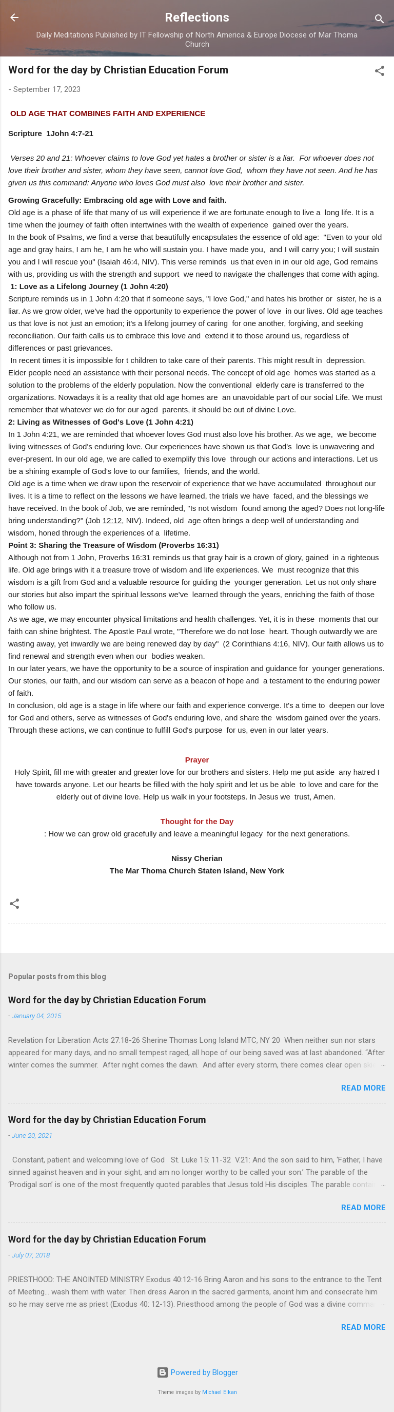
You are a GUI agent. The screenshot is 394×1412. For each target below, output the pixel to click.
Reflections (197, 17)
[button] (379, 73)
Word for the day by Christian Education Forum (107, 1000)
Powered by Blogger (197, 1372)
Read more (363, 1088)
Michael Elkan (219, 1392)
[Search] (379, 20)
